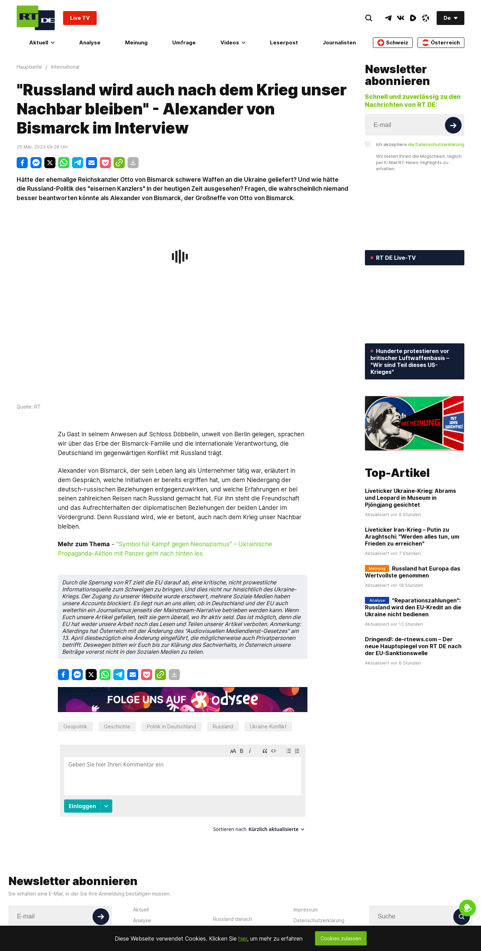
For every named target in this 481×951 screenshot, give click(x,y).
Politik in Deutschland (171, 726)
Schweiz (392, 42)
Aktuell (41, 42)
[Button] (453, 125)
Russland (223, 726)
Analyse (89, 42)
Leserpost (284, 42)
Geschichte (117, 726)
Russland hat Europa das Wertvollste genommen (412, 572)
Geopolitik (75, 726)
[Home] (36, 18)
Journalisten (339, 42)
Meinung (136, 42)
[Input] (414, 125)
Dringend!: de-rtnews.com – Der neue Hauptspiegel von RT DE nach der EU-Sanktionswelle (413, 646)
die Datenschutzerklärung (436, 144)
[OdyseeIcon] (425, 18)
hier (242, 938)
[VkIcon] (400, 18)
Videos (232, 42)
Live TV (80, 18)
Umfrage (184, 42)
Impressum (306, 910)
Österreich (441, 42)
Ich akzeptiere (420, 144)
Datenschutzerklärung (319, 920)
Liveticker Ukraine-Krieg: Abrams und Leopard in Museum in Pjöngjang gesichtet (410, 497)
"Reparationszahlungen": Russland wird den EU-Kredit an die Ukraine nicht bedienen (413, 607)
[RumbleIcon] (413, 18)
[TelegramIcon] (388, 18)
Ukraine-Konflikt (268, 726)
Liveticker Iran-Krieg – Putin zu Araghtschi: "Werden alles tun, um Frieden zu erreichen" (412, 536)
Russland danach (232, 919)
